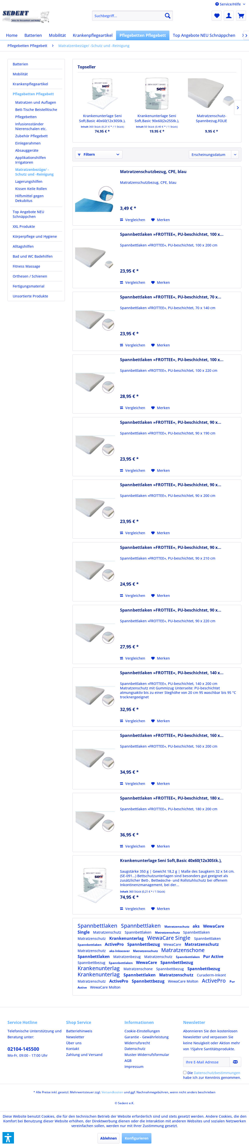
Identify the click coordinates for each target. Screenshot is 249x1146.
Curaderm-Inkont (211, 975)
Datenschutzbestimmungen (217, 1072)
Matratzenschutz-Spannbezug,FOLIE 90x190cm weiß (211, 118)
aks (197, 926)
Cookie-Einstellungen (142, 1031)
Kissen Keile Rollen (31, 188)
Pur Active (213, 956)
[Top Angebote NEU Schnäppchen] (204, 35)
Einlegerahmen (28, 143)
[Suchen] (167, 16)
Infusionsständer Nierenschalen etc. (31, 126)
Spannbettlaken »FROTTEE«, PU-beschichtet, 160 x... (172, 735)
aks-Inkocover (119, 951)
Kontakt (72, 1048)
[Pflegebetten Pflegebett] (142, 35)
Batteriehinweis (79, 1031)
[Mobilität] (57, 35)
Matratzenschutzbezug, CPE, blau (153, 171)
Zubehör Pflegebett (31, 136)
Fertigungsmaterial (28, 286)
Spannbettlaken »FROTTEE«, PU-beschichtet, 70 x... (170, 297)
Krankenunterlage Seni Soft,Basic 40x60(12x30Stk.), (102, 118)
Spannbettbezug (144, 944)
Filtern (86, 154)
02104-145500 (23, 1049)
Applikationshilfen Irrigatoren (30, 160)
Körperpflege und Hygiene (35, 236)
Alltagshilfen (23, 246)
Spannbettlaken (98, 925)
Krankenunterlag (127, 938)
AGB (127, 1060)
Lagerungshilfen (28, 181)
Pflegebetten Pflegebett (33, 94)
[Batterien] (33, 35)
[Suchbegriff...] (132, 16)
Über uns (74, 1043)
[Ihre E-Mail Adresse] (206, 1062)
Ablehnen (108, 1138)
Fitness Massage (26, 266)
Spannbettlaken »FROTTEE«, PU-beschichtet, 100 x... (172, 234)
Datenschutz (134, 1048)
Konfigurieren (136, 1138)
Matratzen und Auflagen (35, 102)
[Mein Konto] (229, 16)
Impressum (133, 1066)
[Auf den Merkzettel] (160, 220)
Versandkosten (112, 1092)
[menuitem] (132, 16)
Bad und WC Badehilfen (33, 256)
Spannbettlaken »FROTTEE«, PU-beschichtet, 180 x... (172, 798)
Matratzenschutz (177, 926)
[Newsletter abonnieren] (235, 1062)
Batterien (20, 64)
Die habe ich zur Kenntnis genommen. (212, 1075)
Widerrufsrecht (137, 1043)
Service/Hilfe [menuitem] (228, 4)
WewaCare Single (169, 937)
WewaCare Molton (183, 981)
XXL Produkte (24, 226)
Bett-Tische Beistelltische (36, 109)
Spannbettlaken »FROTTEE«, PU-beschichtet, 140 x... (172, 672)
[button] (8, 1138)
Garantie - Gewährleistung (146, 1037)
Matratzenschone (183, 950)
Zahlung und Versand (84, 1054)
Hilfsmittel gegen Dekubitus (29, 198)
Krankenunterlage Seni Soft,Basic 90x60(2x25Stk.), (157, 118)
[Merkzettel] (217, 16)
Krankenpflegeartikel (30, 84)
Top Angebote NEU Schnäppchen (28, 214)
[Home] (11, 35)
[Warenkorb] (241, 16)
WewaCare (172, 944)
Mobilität (20, 74)
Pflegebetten (26, 116)
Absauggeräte (26, 150)
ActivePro (115, 944)
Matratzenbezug (127, 956)
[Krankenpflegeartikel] (92, 35)
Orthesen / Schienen (30, 276)
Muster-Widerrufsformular (146, 1054)
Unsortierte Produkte (30, 296)
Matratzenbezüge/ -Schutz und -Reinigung (34, 172)
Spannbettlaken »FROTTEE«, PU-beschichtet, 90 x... (170, 422)
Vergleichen (132, 219)
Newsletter (75, 1037)
